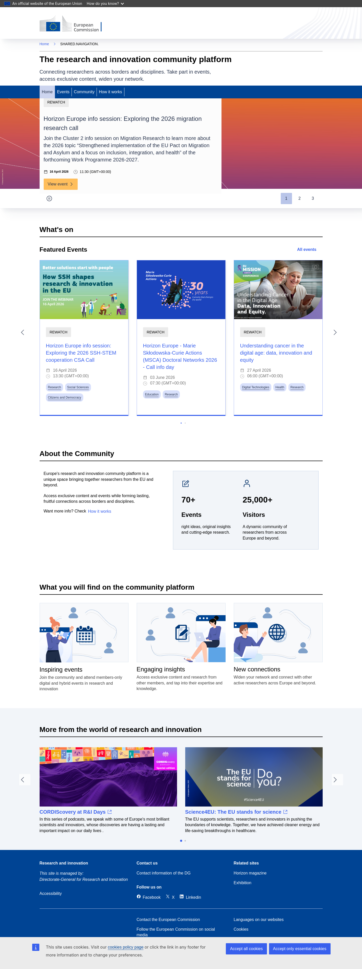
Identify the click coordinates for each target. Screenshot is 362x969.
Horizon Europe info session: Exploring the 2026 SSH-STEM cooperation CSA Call (81, 353)
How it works (110, 92)
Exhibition (242, 883)
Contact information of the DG (164, 873)
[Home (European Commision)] (75, 24)
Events (63, 92)
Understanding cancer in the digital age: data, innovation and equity (276, 353)
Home (44, 44)
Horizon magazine (250, 873)
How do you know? (105, 3)
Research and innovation (64, 863)
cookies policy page (126, 947)
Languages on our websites (259, 919)
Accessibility (51, 893)
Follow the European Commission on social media (176, 932)
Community (84, 92)
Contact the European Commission (168, 919)
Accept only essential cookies (299, 949)
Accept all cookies (246, 949)
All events (310, 249)
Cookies (241, 929)
